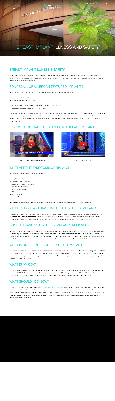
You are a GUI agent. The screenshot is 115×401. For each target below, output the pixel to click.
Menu (107, 4)
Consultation (91, 4)
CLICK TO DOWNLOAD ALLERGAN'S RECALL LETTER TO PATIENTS (28, 303)
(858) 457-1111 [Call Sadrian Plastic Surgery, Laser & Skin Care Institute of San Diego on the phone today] (14, 6)
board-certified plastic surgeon (53, 287)
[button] (89, 8)
